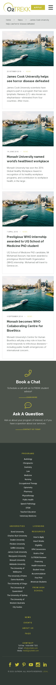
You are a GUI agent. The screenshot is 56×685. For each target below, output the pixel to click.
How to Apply (38, 537)
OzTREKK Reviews (38, 557)
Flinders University (17, 544)
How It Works (38, 541)
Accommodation (39, 574)
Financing (39, 561)
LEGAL (45, 671)
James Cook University (17, 552)
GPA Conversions (39, 549)
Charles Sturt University (17, 536)
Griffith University (17, 548)
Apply (38, 7)
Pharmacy (28, 492)
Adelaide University (17, 564)
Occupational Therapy (28, 483)
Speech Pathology (28, 504)
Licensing (38, 526)
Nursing (28, 479)
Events (28, 623)
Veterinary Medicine (28, 516)
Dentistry (28, 467)
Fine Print (38, 578)
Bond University (17, 532)
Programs (28, 454)
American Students (39, 582)
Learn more (31, 397)
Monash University (17, 560)
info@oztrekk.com (31, 648)
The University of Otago (17, 584)
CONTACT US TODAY (31, 429)
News (20, 20)
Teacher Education (28, 512)
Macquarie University (17, 556)
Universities (17, 526)
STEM (28, 508)
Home (8, 20)
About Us (28, 628)
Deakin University (17, 540)
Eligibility (38, 545)
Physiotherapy (28, 496)
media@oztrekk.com (31, 651)
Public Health (28, 500)
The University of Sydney (17, 595)
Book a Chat (39, 553)
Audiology (28, 459)
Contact (28, 643)
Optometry (28, 487)
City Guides (17, 607)
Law (28, 471)
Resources (38, 532)
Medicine (28, 475)
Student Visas (39, 570)
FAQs (28, 634)
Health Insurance (39, 566)
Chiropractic (28, 463)
